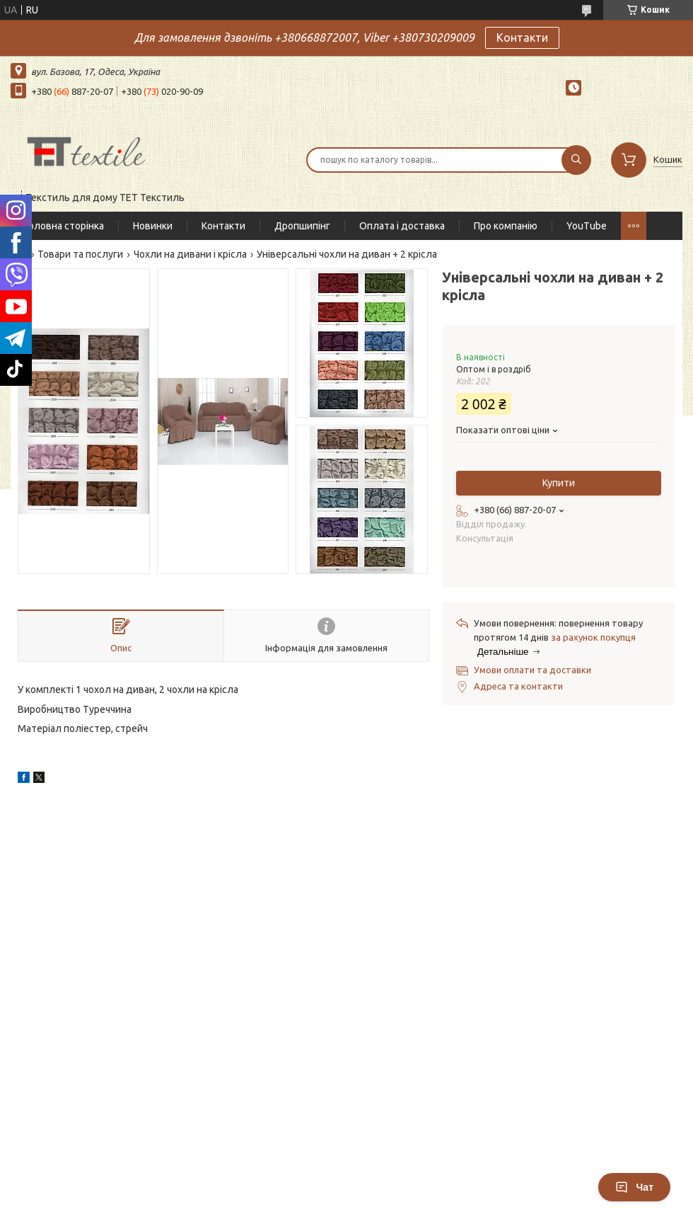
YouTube (586, 226)
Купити (558, 482)
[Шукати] (576, 160)
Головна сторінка (64, 226)
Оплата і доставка (402, 226)
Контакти (522, 37)
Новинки (153, 226)
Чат (634, 1187)
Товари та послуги (80, 254)
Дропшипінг (302, 226)
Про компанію (505, 226)
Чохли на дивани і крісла (190, 254)
